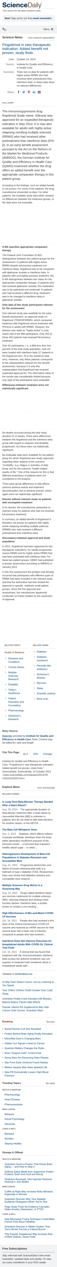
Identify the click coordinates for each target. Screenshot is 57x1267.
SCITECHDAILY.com (23, 974)
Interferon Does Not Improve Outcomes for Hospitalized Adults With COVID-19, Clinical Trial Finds (27, 944)
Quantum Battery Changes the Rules (24, 1048)
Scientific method (46, 693)
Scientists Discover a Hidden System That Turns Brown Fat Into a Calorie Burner (27, 1228)
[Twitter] (24, 92)
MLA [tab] (25, 754)
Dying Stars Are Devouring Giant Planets (26, 1057)
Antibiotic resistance (42, 659)
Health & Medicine (14, 652)
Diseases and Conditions (15, 660)
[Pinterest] (29, 92)
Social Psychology (14, 1119)
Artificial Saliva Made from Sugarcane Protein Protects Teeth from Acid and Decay (29, 1173)
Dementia (10, 1124)
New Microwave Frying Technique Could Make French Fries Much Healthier (30, 1220)
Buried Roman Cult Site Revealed (23, 1029)
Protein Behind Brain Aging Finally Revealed (28, 1033)
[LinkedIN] (34, 92)
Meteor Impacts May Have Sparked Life (26, 1067)
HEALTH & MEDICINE (11, 1090)
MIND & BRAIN (8, 1109)
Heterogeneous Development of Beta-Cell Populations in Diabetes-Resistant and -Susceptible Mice (26, 857)
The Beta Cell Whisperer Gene (19, 829)
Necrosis (41, 683)
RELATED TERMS (40, 645)
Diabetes (41, 651)
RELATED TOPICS (12, 645)
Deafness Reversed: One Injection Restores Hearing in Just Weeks (28, 1180)
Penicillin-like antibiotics (44, 667)
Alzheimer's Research (14, 718)
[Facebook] (18, 92)
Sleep (40, 688)
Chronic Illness (16, 667)
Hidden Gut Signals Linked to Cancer (25, 1043)
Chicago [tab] (47, 754)
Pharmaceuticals (13, 1104)
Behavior (9, 1114)
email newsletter (42, 18)
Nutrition (9, 1138)
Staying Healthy (13, 1143)
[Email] (39, 92)
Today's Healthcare (14, 691)
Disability (13, 684)
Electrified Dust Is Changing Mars (23, 1038)
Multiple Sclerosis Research (13, 676)
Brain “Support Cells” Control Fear (23, 1053)
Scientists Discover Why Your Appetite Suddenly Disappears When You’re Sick (26, 1200)
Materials (7, 736)
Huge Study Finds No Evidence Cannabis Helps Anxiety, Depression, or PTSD (27, 1208)
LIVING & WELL (9, 1129)
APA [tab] (35, 754)
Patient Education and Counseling (16, 702)
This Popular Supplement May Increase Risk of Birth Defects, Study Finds (29, 1235)
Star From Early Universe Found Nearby (26, 1062)
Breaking (7, 1021)
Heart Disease (12, 1099)
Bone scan (42, 699)
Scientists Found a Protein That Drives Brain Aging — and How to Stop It (28, 1165)
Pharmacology (16, 710)
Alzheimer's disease (43, 676)
